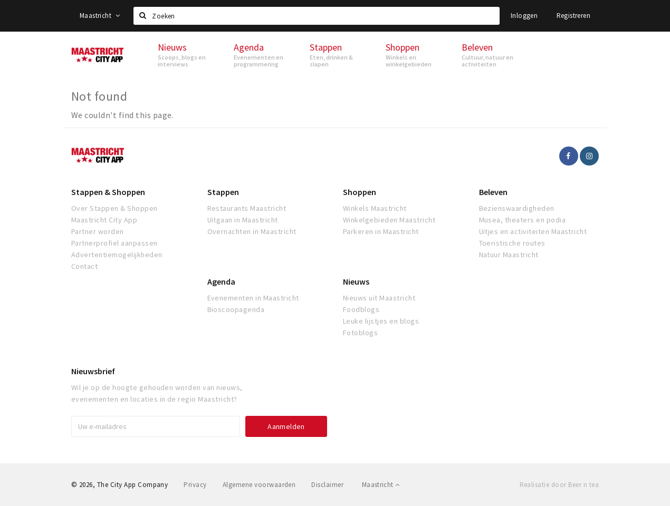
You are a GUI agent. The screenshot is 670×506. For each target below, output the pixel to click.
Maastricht (100, 15)
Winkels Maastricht (375, 208)
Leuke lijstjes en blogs (381, 321)
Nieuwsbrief (93, 371)
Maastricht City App (104, 220)
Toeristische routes (512, 243)
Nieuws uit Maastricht (379, 298)
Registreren (573, 15)
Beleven (493, 192)
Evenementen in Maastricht (253, 298)
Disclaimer (327, 484)
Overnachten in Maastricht (251, 231)
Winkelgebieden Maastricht (389, 220)
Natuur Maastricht (509, 254)
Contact (84, 266)
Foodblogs (361, 309)
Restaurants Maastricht (246, 208)
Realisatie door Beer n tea (559, 484)
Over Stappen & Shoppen (114, 208)
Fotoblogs (360, 332)
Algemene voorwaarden (259, 484)
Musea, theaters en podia (522, 220)
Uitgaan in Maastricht (242, 220)
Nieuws (356, 281)
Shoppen (359, 192)
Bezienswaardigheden (516, 208)
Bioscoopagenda (236, 309)
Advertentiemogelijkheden (116, 254)
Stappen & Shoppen (108, 192)
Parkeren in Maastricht (381, 231)
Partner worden (97, 231)
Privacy (195, 484)
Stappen (223, 192)
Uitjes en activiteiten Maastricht (533, 231)
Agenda (221, 281)
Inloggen (524, 15)
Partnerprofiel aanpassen (114, 243)
